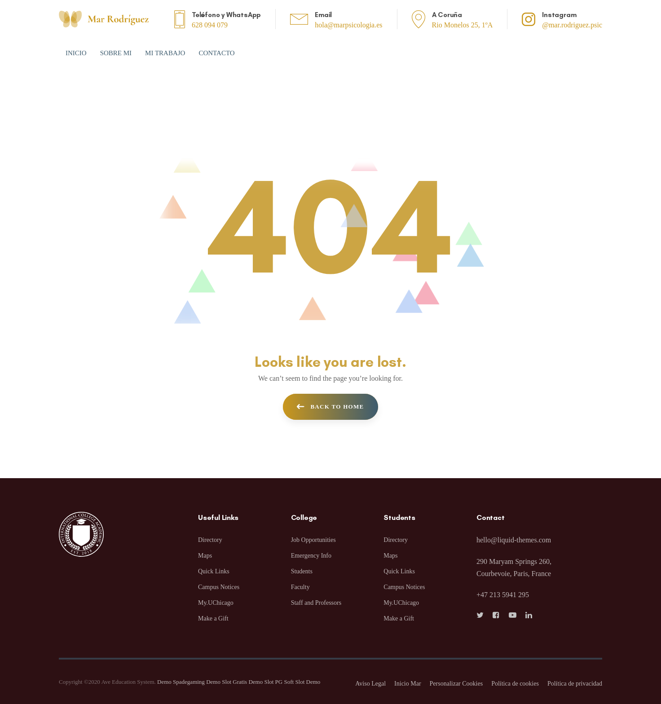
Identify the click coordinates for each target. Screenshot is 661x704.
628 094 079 (210, 25)
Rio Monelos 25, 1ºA (462, 25)
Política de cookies (515, 682)
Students (302, 570)
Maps (205, 554)
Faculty (300, 586)
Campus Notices (218, 586)
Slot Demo (307, 681)
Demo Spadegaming (181, 681)
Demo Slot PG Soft (271, 681)
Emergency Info (311, 554)
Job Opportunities (313, 539)
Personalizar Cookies (456, 682)
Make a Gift (213, 617)
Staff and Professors (316, 601)
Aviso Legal (370, 682)
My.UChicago (216, 601)
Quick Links (213, 570)
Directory (210, 539)
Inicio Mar (407, 682)
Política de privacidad (574, 682)
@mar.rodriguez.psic (572, 25)
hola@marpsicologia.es (348, 25)
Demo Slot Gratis (226, 681)
